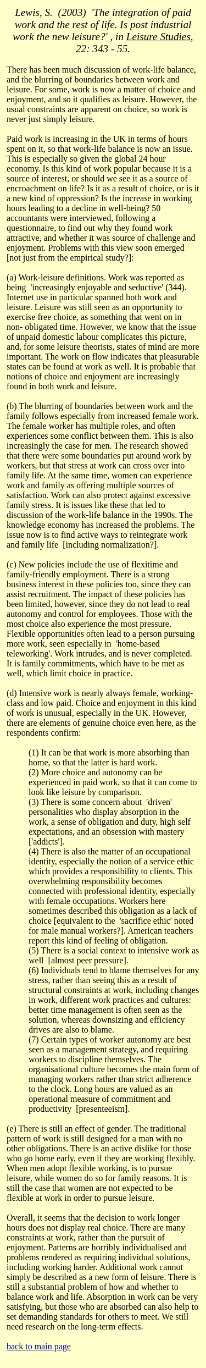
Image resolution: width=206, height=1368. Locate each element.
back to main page (39, 1346)
